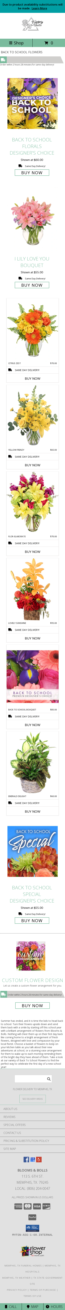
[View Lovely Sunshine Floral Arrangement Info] (33, 589)
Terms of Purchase (43, 1289)
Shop (16, 43)
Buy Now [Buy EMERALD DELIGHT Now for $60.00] (32, 811)
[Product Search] (33, 1079)
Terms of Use (33, 1296)
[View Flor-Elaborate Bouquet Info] (33, 503)
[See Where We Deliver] (32, 1098)
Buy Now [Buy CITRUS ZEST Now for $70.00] (32, 378)
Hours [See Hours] (54, 1306)
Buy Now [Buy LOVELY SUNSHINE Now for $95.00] (32, 638)
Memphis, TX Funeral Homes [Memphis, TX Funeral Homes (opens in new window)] (23, 1265)
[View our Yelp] (39, 1161)
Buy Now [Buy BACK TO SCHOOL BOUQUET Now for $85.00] (32, 725)
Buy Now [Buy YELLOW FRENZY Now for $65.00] (32, 465)
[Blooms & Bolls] (32, 33)
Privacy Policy (17, 1289)
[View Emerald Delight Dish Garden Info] (33, 763)
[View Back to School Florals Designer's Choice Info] (32, 103)
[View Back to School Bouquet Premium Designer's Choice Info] (33, 676)
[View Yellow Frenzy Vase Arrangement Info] (33, 416)
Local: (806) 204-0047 (32, 1188)
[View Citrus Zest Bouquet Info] (33, 330)
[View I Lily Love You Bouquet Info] (32, 220)
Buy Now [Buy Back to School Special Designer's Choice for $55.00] (32, 920)
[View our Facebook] (26, 1161)
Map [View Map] (32, 1306)
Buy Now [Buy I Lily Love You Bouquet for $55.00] (32, 285)
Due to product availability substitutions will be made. (33, 6)
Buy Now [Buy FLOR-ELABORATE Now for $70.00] (32, 551)
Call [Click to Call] (11, 1306)
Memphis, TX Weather (16, 1277)
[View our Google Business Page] (32, 1161)
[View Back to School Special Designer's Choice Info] (32, 851)
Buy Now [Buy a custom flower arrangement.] (32, 1005)
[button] (32, 1228)
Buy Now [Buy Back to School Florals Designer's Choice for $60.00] (32, 172)
